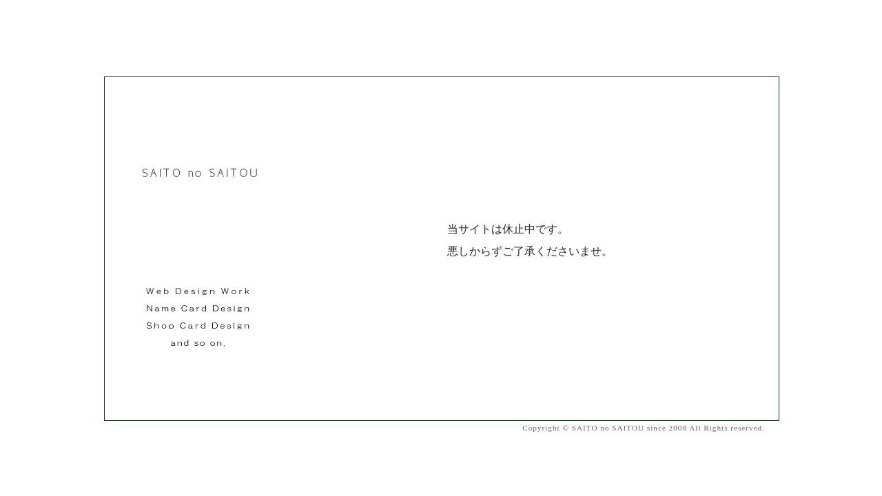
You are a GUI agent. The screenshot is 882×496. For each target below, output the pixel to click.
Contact (773, 427)
